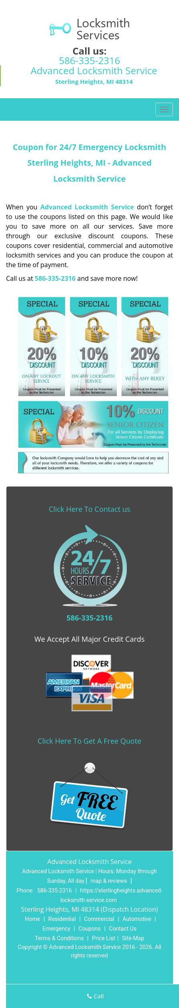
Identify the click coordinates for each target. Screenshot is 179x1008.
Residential (62, 919)
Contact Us (122, 928)
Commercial (99, 919)
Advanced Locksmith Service (87, 207)
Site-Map (133, 938)
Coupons (89, 928)
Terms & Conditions (59, 938)
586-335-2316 (89, 60)
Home (32, 919)
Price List (103, 938)
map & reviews (109, 881)
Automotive (136, 919)
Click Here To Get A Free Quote (89, 741)
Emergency (56, 928)
